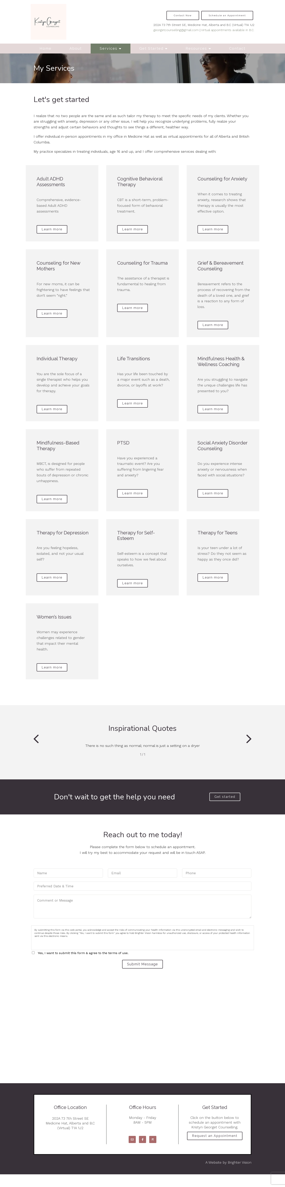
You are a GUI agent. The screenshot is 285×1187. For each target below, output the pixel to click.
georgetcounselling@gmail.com (176, 30)
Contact (237, 48)
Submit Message (142, 976)
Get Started (151, 48)
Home (45, 48)
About (75, 48)
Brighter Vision (239, 1175)
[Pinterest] (152, 1152)
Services (108, 48)
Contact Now (183, 15)
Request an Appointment (215, 1149)
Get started (224, 807)
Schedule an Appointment (227, 15)
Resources (196, 48)
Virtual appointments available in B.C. (227, 30)
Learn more (54, 230)
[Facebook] (142, 1152)
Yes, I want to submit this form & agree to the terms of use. (83, 964)
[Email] (132, 1152)
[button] (36, 749)
